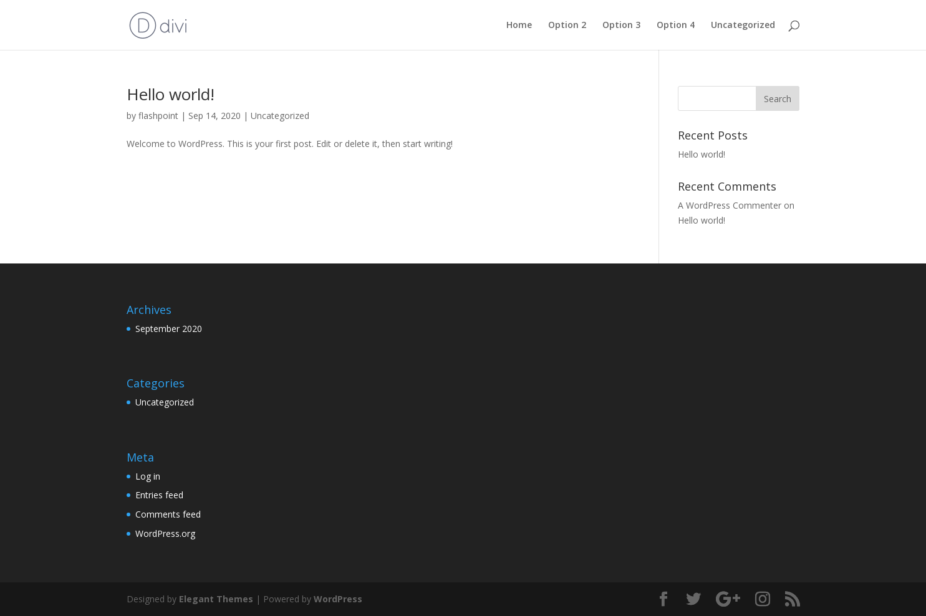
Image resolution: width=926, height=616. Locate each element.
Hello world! (171, 94)
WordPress (338, 599)
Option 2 (567, 26)
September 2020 (168, 328)
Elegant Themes (216, 599)
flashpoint (158, 115)
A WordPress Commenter (729, 205)
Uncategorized (743, 26)
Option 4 (676, 26)
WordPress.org (165, 533)
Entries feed (159, 495)
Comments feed (168, 514)
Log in (147, 476)
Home (519, 26)
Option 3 (621, 26)
